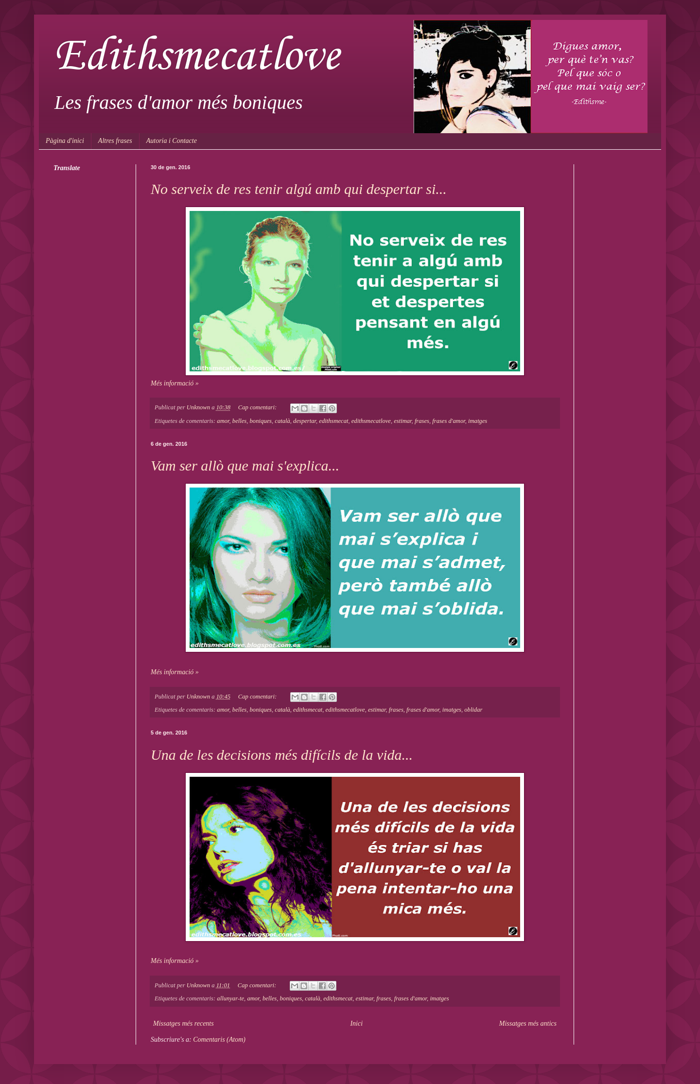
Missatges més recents (183, 1023)
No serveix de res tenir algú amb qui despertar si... (299, 189)
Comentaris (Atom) (219, 1039)
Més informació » (175, 383)
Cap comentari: (258, 407)
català (282, 421)
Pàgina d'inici (65, 140)
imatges (477, 421)
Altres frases (115, 140)
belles (239, 421)
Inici (356, 1023)
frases (422, 421)
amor (223, 421)
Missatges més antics (528, 1023)
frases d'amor (448, 421)
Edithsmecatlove (196, 56)
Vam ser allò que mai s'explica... (245, 465)
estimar (402, 421)
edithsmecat (333, 421)
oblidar (473, 709)
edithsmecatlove (371, 421)
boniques (261, 421)
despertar (304, 421)
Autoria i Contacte (171, 140)
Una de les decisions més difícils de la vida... (282, 755)
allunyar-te (230, 998)
